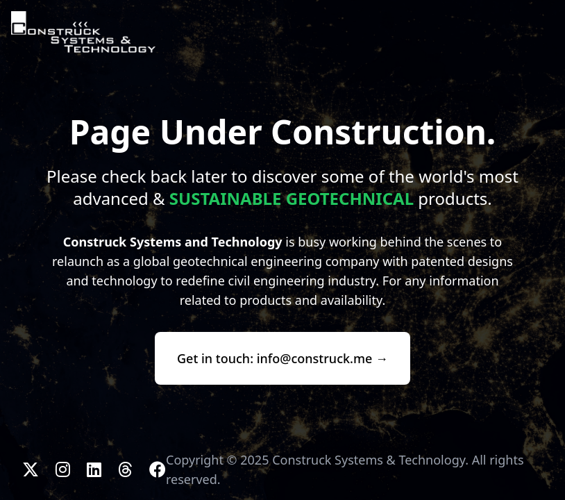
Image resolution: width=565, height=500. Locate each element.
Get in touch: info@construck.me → (282, 358)
